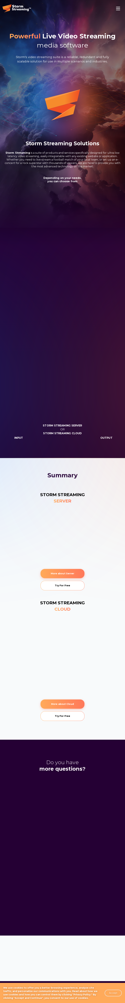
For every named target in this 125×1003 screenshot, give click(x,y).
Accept (113, 992)
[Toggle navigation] (118, 9)
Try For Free (62, 585)
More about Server (62, 573)
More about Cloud (62, 704)
